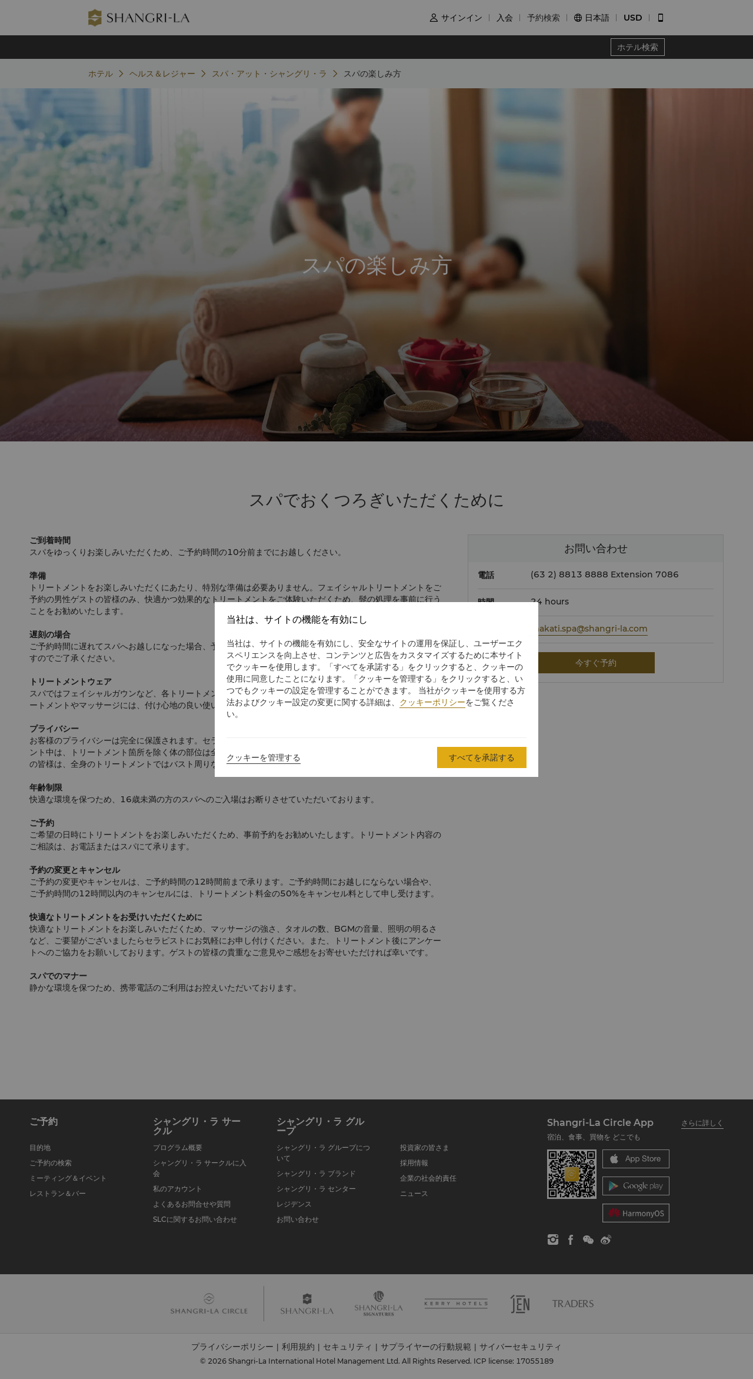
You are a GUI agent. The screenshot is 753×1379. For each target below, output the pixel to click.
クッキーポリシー (432, 702)
